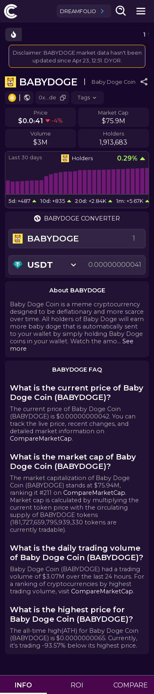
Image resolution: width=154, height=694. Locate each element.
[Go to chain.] (12, 97)
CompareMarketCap (41, 438)
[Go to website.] (27, 97)
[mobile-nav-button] (140, 11)
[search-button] (121, 11)
